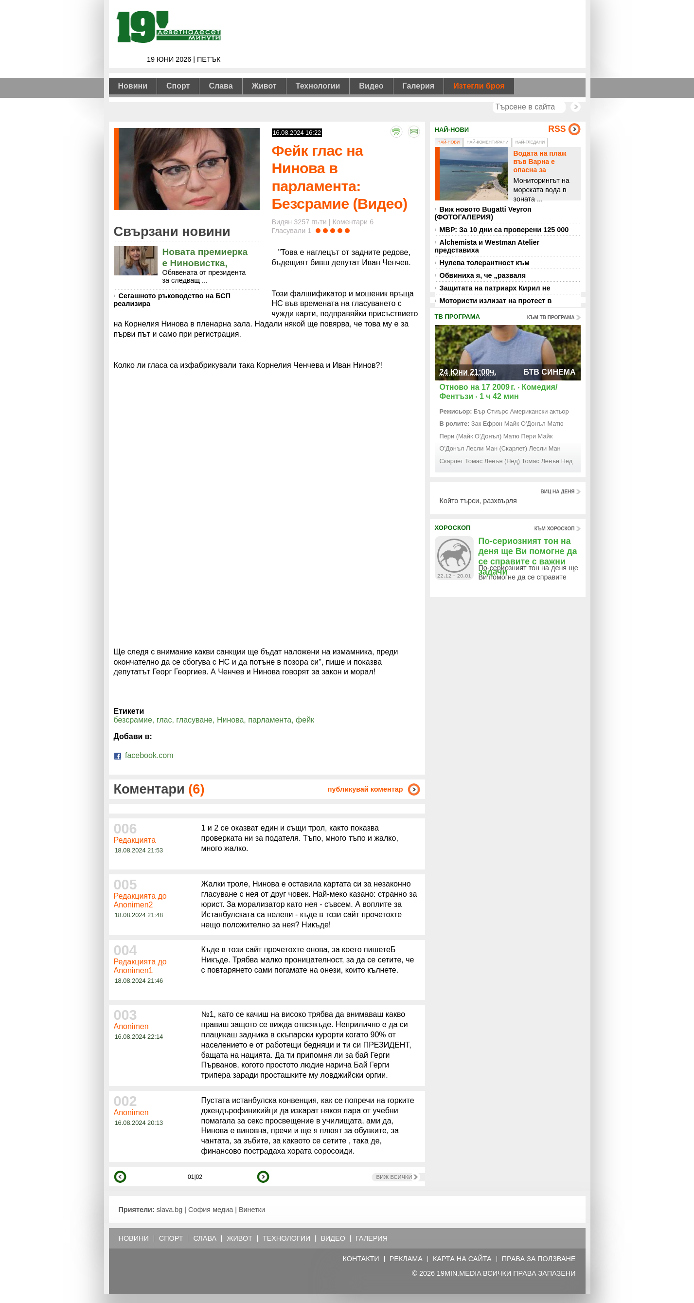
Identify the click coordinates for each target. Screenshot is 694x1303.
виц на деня (558, 491)
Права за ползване (539, 1259)
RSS (557, 129)
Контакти (360, 1259)
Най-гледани (530, 142)
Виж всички (394, 1177)
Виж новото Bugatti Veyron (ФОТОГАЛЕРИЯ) (483, 213)
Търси (575, 107)
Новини (133, 86)
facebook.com (144, 755)
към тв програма (551, 317)
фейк (305, 720)
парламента (269, 720)
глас (164, 720)
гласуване (194, 720)
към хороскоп (554, 528)
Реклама (406, 1259)
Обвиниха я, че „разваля (483, 275)
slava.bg (170, 1209)
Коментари (159, 788)
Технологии (318, 86)
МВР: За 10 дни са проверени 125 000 (504, 230)
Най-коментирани (487, 142)
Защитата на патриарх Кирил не (495, 288)
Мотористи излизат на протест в (496, 301)
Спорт (178, 86)
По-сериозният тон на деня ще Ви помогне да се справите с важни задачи (528, 556)
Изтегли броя (478, 86)
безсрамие (133, 720)
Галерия (419, 86)
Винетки (252, 1209)
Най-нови (449, 142)
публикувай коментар (365, 789)
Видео (371, 86)
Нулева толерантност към (485, 263)
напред (263, 1177)
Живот (264, 86)
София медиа (210, 1209)
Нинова (230, 720)
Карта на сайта (462, 1259)
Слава (220, 86)
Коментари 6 (353, 222)
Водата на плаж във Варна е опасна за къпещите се (540, 165)
